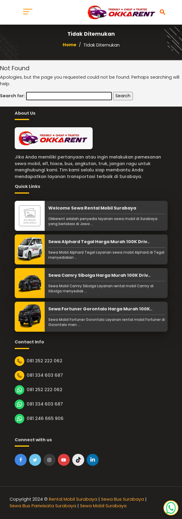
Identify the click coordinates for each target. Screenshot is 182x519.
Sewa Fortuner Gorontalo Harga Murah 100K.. (100, 309)
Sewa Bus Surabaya (122, 499)
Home (69, 45)
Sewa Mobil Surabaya (103, 506)
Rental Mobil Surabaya (73, 499)
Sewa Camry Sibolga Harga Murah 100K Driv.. (99, 275)
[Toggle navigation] (27, 12)
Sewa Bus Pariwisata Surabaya (43, 506)
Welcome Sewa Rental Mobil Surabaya (92, 208)
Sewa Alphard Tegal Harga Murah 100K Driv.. (99, 242)
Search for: (12, 96)
